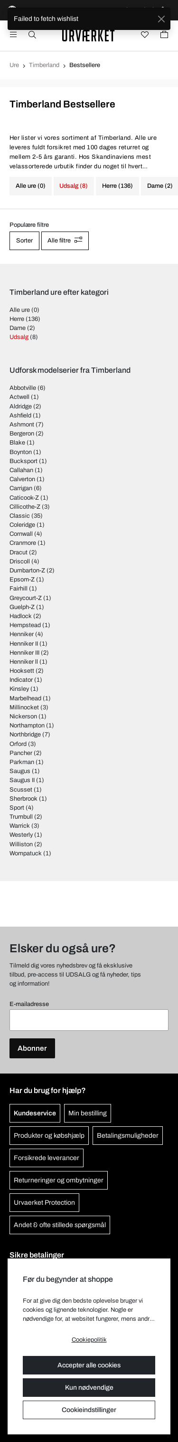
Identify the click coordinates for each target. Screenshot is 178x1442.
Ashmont (21, 424)
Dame (17, 328)
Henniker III (24, 652)
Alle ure (19, 310)
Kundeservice (35, 1113)
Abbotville (22, 388)
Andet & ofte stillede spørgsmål (60, 1225)
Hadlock (20, 616)
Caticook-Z (24, 497)
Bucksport (23, 461)
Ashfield (20, 415)
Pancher (20, 753)
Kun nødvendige (89, 1387)
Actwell (19, 397)
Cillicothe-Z (24, 506)
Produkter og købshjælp (49, 1135)
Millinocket (24, 707)
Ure (14, 65)
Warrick (19, 826)
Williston (21, 844)
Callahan (21, 470)
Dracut (18, 552)
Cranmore (22, 543)
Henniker (21, 634)
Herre (16, 319)
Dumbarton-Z (27, 570)
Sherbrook (23, 798)
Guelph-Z (22, 607)
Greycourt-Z (25, 598)
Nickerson (23, 716)
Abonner (32, 1048)
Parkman (21, 762)
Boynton (20, 452)
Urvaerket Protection (44, 1202)
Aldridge (20, 406)
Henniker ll (23, 661)
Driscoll (19, 561)
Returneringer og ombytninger (58, 1180)
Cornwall (21, 534)
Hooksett (21, 671)
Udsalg (18, 337)
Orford (18, 744)
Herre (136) (117, 186)
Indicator (21, 680)
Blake (17, 442)
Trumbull (21, 816)
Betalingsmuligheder (128, 1135)
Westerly (21, 835)
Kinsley (19, 689)
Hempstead (25, 625)
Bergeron (21, 433)
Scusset (20, 789)
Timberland (44, 65)
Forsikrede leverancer (46, 1157)
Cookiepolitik (89, 1339)
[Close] (161, 19)
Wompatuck (25, 853)
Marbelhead (25, 698)
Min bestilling (87, 1113)
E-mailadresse (29, 1004)
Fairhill (18, 588)
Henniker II (23, 643)
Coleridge (22, 525)
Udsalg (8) (73, 186)
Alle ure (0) (31, 186)
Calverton (22, 479)
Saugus (19, 771)
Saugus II (22, 780)
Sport (16, 807)
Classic (19, 516)
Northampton (27, 725)
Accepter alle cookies (89, 1365)
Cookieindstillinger (89, 1409)
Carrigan (20, 488)
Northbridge (25, 734)
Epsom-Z (22, 579)
